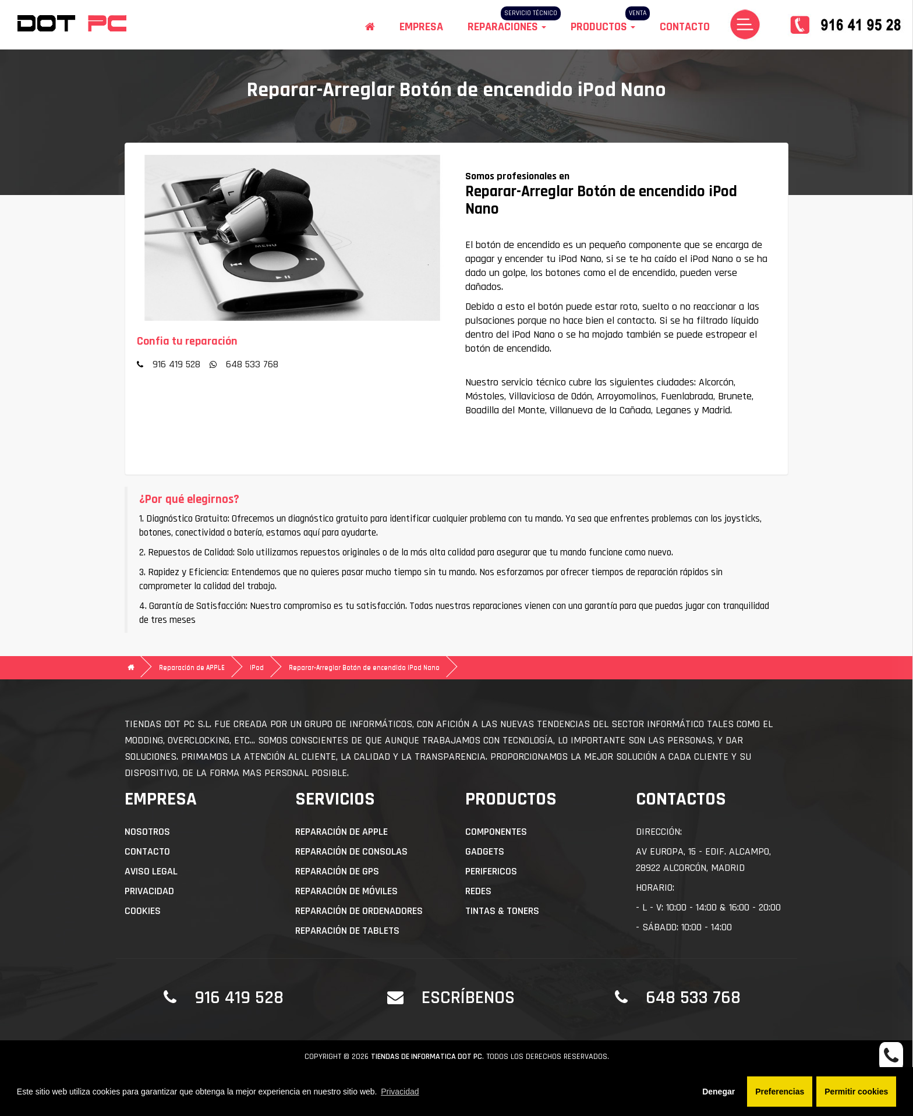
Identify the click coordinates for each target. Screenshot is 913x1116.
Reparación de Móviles (346, 891)
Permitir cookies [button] (856, 1091)
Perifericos (491, 871)
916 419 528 (176, 364)
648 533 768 (252, 364)
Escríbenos (468, 997)
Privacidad (149, 891)
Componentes (496, 831)
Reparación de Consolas (351, 851)
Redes (478, 891)
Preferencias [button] (779, 1091)
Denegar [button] (718, 1091)
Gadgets (484, 851)
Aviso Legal (151, 871)
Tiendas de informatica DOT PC (426, 1056)
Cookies (143, 910)
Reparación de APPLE (192, 667)
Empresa (421, 26)
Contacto (685, 26)
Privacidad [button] (400, 1091)
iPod (257, 667)
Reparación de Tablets (347, 930)
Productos (603, 26)
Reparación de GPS (337, 871)
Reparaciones (507, 26)
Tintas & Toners (502, 910)
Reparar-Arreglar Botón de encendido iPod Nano (364, 667)
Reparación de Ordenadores (359, 910)
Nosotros (147, 831)
